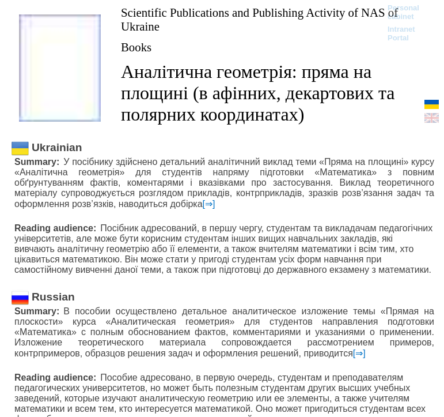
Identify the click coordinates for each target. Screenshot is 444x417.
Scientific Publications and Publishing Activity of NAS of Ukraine (259, 19)
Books (136, 47)
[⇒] (209, 204)
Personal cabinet (403, 12)
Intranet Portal (401, 33)
